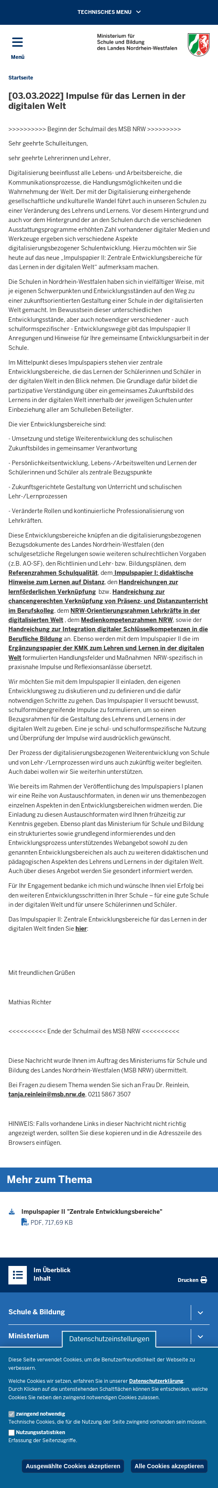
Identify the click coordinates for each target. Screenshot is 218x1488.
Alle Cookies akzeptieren (169, 1466)
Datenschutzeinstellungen (109, 1339)
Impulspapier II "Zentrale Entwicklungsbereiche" (91, 1211)
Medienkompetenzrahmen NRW (127, 620)
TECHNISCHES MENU (121, 12)
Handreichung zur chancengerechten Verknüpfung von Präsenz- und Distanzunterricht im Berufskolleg (108, 601)
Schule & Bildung (36, 1312)
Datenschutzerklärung (156, 1381)
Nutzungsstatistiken (40, 1432)
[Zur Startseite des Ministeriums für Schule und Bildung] (153, 44)
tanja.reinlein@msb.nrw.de (46, 1094)
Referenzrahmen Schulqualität (53, 573)
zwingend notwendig (40, 1414)
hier (81, 928)
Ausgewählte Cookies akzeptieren (73, 1466)
